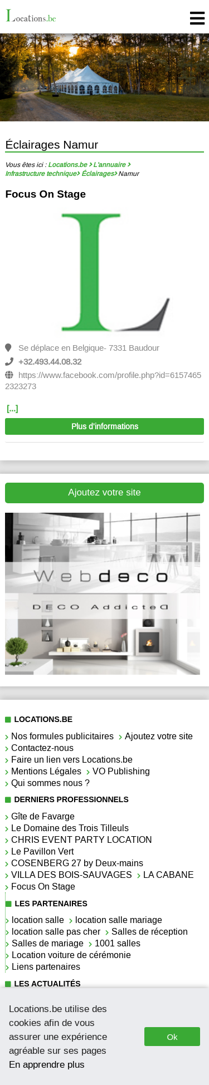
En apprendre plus (47, 1064)
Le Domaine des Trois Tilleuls (70, 828)
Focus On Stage (45, 194)
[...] (12, 408)
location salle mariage (118, 920)
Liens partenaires (46, 967)
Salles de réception (149, 931)
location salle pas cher (56, 931)
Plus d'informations (104, 426)
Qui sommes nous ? (50, 783)
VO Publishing (121, 771)
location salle (38, 920)
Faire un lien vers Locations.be (72, 759)
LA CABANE (168, 875)
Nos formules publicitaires (62, 736)
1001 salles (117, 943)
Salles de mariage (48, 943)
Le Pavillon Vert (42, 851)
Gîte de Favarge (43, 816)
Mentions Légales (46, 771)
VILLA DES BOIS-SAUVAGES (71, 875)
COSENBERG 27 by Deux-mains (77, 863)
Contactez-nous (42, 748)
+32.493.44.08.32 (49, 361)
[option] (104, 306)
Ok (172, 1037)
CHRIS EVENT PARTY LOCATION (81, 840)
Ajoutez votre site (104, 492)
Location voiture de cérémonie (71, 955)
